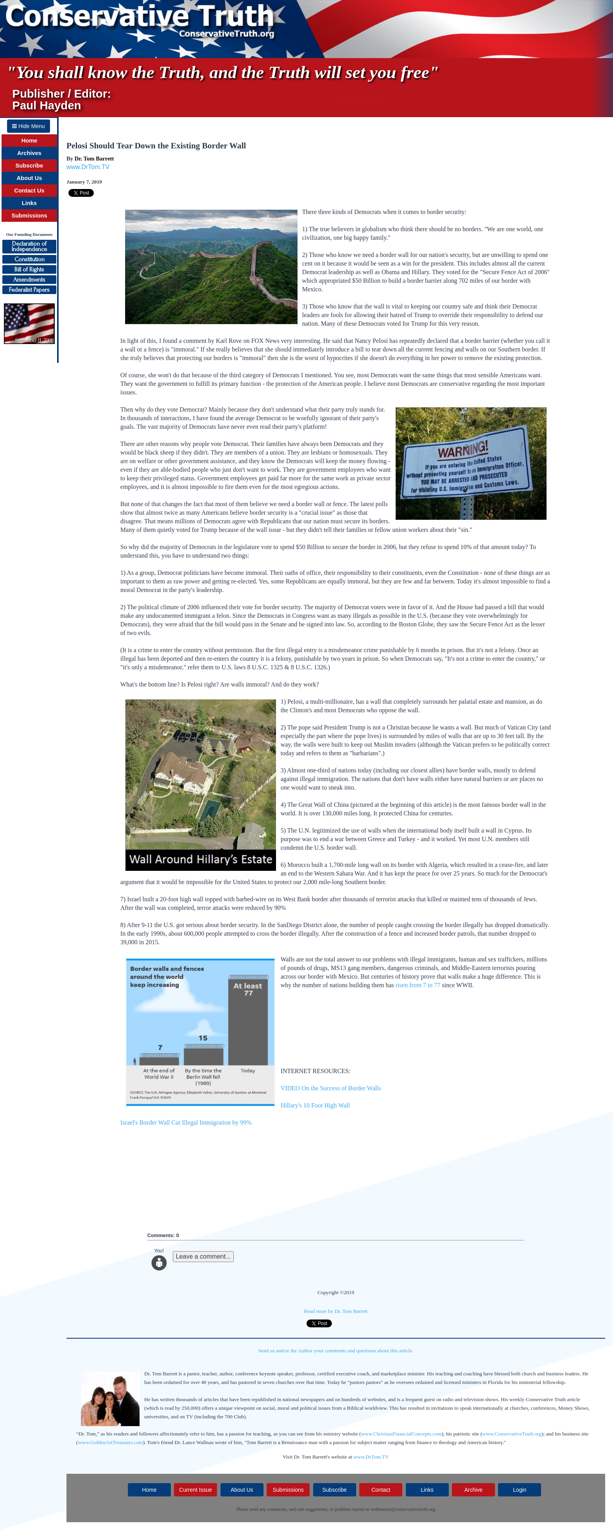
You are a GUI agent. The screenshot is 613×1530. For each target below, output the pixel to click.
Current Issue (195, 1490)
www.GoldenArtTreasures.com (110, 1442)
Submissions (29, 215)
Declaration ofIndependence (29, 246)
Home (30, 140)
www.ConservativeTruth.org (512, 1434)
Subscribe (29, 165)
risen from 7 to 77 (418, 985)
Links (29, 203)
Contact (380, 1490)
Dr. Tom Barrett (94, 158)
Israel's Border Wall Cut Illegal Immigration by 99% (186, 1122)
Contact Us (29, 190)
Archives (29, 153)
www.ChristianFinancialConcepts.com (401, 1434)
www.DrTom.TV (87, 167)
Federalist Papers (29, 289)
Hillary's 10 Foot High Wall (315, 1105)
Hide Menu (28, 126)
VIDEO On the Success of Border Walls (331, 1088)
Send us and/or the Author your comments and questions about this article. (336, 1350)
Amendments (29, 279)
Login (519, 1490)
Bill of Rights (29, 269)
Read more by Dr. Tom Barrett (335, 1311)
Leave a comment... (203, 1256)
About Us (29, 178)
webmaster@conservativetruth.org (403, 1509)
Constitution (29, 259)
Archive (473, 1490)
